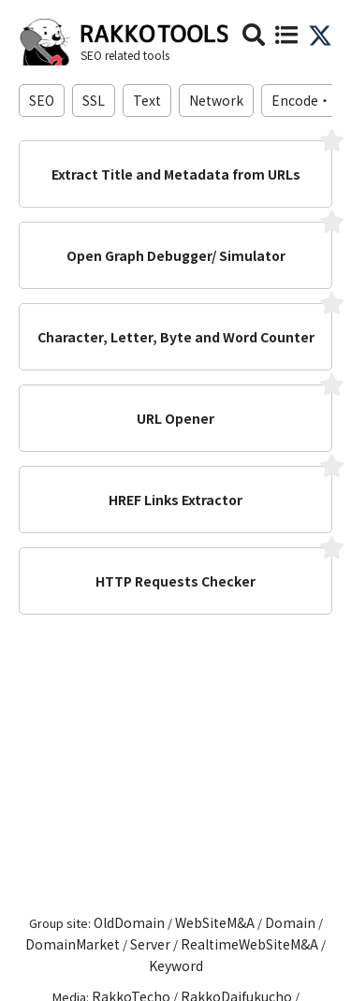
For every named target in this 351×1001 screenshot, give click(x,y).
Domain (290, 922)
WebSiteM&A (215, 922)
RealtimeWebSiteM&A (249, 944)
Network (216, 100)
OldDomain (129, 922)
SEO (41, 100)
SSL (93, 100)
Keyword (176, 965)
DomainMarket (72, 944)
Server (150, 944)
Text (147, 100)
